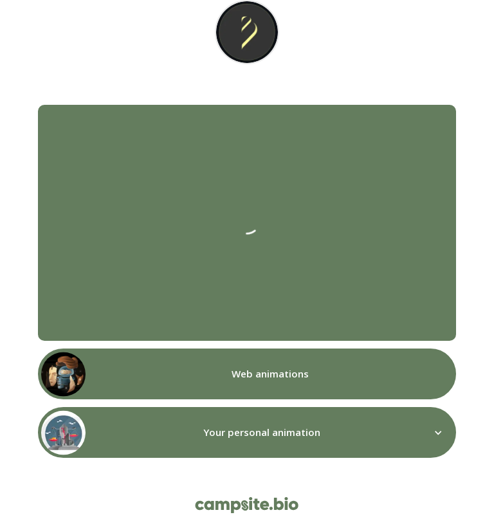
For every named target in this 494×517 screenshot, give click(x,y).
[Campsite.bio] (246, 505)
